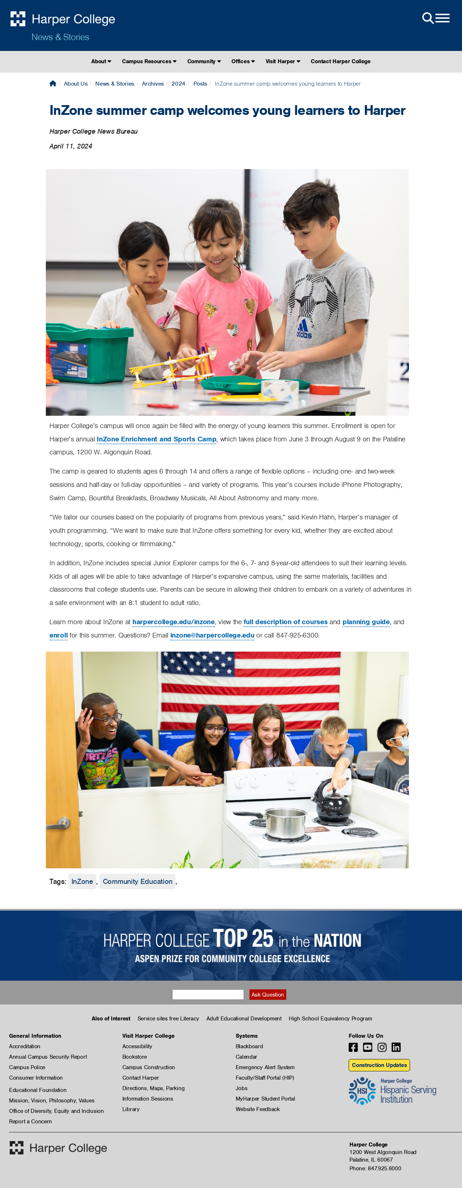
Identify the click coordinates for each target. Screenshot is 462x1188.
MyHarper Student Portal (265, 1098)
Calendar (247, 1056)
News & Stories (60, 37)
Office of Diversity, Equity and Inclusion (56, 1111)
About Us (76, 83)
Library (131, 1109)
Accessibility (137, 1046)
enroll (58, 635)
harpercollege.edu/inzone (173, 621)
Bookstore (134, 1056)
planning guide (366, 621)
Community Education (138, 881)
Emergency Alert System (265, 1067)
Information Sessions (147, 1098)
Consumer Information (36, 1077)
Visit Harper (283, 61)
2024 (178, 83)
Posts (200, 83)
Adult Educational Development (244, 1018)
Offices (242, 61)
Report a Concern (30, 1121)
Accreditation (24, 1046)
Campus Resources (149, 61)
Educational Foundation (37, 1090)
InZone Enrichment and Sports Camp (156, 439)
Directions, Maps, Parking (153, 1088)
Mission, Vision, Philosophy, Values (52, 1100)
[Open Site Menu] (435, 18)
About (101, 61)
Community (204, 61)
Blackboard (249, 1046)
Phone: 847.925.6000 (375, 1168)
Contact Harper (140, 1077)
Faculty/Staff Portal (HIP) (265, 1077)
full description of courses (285, 621)
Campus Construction (148, 1067)
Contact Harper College (340, 61)
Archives (153, 83)
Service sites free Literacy (168, 1018)
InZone (82, 881)
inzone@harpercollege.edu (212, 635)
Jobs (242, 1088)
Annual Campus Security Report (48, 1056)
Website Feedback (258, 1109)
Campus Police (27, 1067)
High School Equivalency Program (330, 1018)
